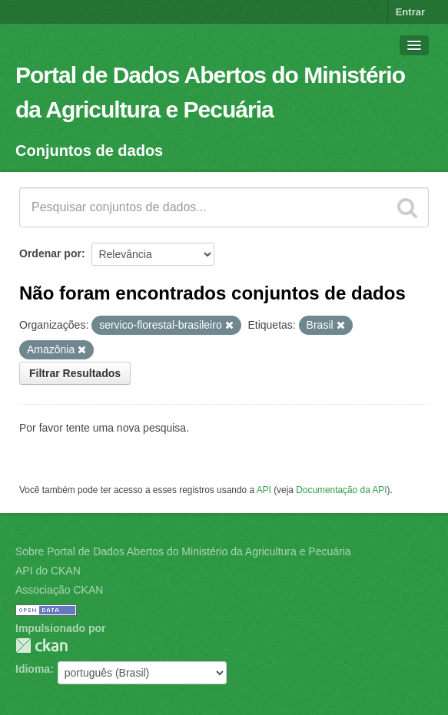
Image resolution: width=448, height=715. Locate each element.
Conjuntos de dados (89, 150)
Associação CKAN (59, 590)
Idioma (32, 669)
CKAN (41, 645)
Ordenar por (50, 253)
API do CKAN (48, 570)
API (264, 490)
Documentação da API (341, 490)
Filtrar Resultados (75, 373)
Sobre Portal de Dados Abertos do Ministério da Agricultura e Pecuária (183, 551)
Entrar (410, 12)
